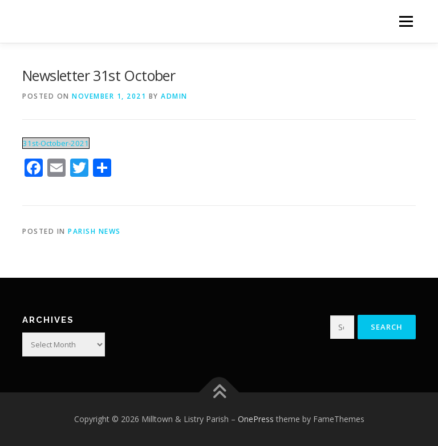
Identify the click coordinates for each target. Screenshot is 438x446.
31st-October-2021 (56, 143)
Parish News (94, 231)
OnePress (256, 418)
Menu (406, 21)
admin (174, 96)
